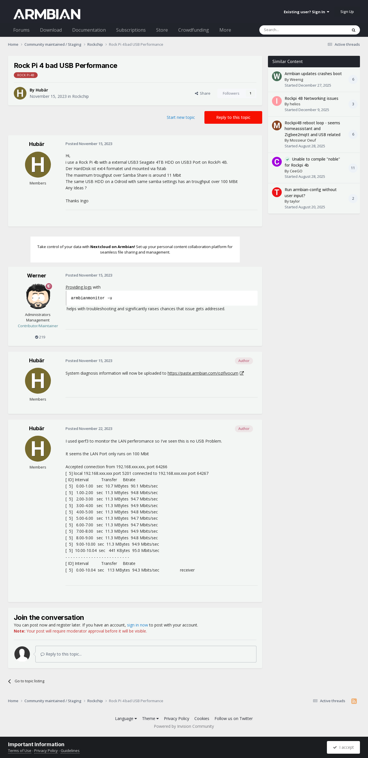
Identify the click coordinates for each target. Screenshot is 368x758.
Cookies (201, 718)
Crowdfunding (193, 30)
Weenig (296, 79)
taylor (295, 201)
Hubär (42, 90)
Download (51, 30)
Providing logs (79, 287)
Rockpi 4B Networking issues (311, 98)
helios (295, 103)
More (225, 30)
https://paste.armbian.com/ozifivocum (203, 373)
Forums (21, 30)
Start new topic (181, 117)
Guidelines (70, 750)
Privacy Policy (176, 718)
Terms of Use (19, 750)
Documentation (89, 30)
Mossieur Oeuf (303, 140)
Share (202, 93)
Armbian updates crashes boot (313, 73)
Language (126, 718)
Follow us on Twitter (233, 718)
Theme (150, 718)
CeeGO (296, 171)
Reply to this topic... (61, 654)
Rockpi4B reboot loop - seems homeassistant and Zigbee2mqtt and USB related (312, 128)
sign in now (137, 625)
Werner (36, 276)
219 (40, 337)
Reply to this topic (233, 117)
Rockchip (80, 96)
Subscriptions (131, 30)
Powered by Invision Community (184, 726)
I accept (343, 747)
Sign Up (347, 11)
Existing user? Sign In (306, 11)
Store (162, 30)
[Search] (289, 30)
